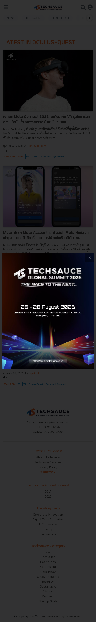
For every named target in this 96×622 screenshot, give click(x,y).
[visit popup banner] (48, 311)
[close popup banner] (89, 257)
